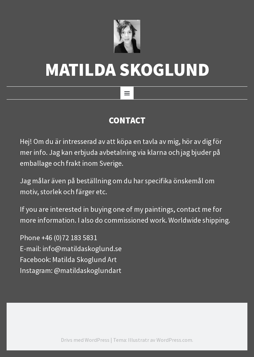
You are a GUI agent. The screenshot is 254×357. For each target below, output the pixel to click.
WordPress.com (174, 339)
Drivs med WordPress (85, 339)
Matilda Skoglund (127, 70)
